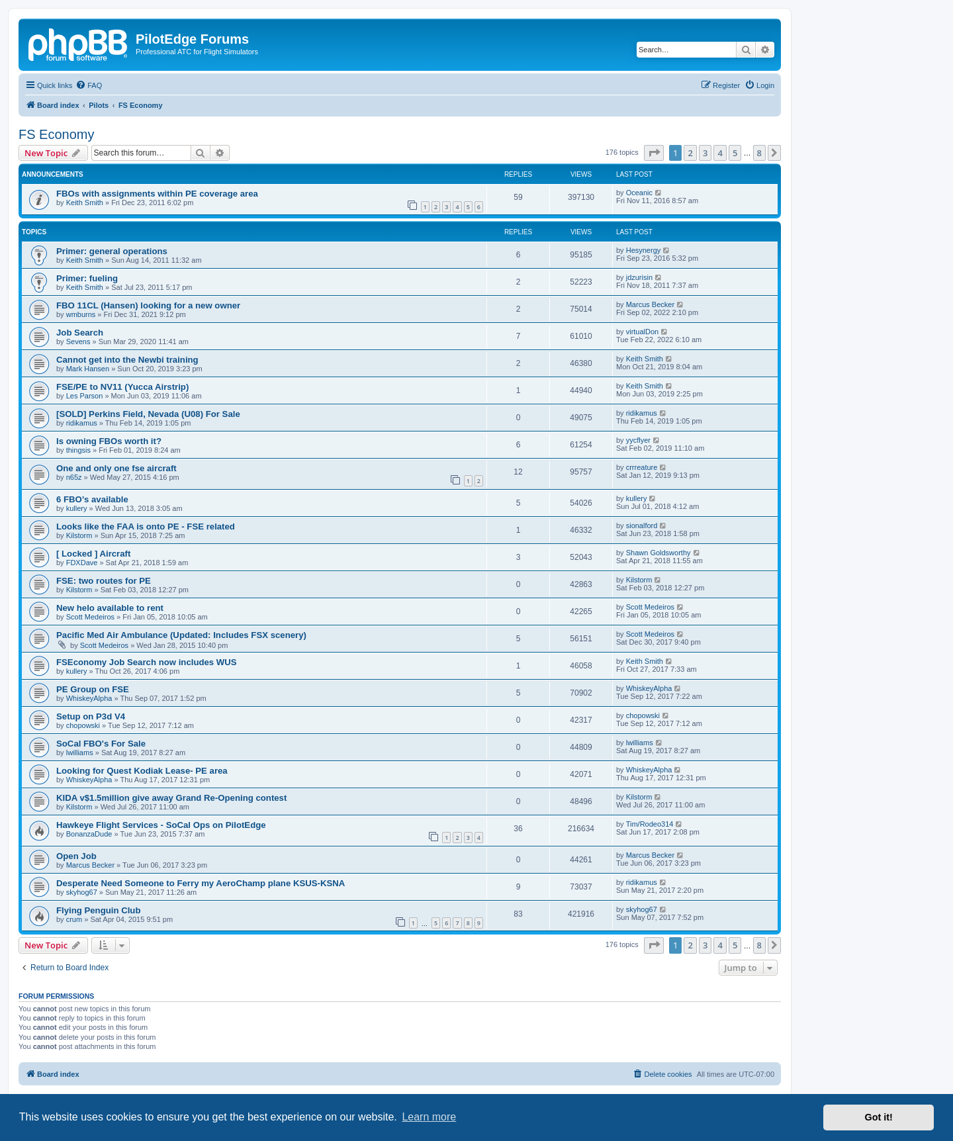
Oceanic (639, 193)
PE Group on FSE (92, 689)
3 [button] (705, 153)
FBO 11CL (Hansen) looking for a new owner (148, 305)
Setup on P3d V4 (90, 716)
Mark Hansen (87, 369)
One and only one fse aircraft (116, 468)
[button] (654, 153)
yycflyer (638, 440)
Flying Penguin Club (98, 910)
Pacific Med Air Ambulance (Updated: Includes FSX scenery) (181, 635)
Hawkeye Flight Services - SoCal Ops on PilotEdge (161, 825)
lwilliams (79, 752)
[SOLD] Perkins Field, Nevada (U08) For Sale (148, 414)
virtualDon (642, 332)
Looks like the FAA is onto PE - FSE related (145, 526)
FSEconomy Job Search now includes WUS (146, 662)
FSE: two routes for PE (103, 581)
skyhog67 (81, 892)
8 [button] (759, 153)
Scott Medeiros (90, 617)
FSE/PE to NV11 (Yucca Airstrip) (122, 387)
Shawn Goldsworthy (658, 553)
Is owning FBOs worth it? (108, 441)
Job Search (79, 333)
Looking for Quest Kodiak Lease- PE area (142, 771)
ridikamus (81, 423)
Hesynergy (643, 250)
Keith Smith (84, 202)
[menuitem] (88, 85)
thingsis (78, 450)
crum (74, 919)
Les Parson (84, 396)
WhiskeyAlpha (89, 698)
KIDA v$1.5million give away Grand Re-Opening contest (171, 798)
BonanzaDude (89, 834)
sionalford (642, 525)
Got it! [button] (879, 1117)
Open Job (76, 856)
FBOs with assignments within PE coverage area (157, 194)
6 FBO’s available (92, 499)
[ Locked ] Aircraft (93, 554)
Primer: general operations (111, 251)
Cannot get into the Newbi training (127, 360)
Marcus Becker (650, 304)
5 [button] (735, 153)
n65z (74, 477)
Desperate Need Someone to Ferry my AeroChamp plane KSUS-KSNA (200, 883)
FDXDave (82, 563)
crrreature (642, 467)
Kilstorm (79, 535)
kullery (76, 508)
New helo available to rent (109, 608)
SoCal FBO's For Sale (101, 744)
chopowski (83, 725)
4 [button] (719, 153)
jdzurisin (639, 277)
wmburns (81, 314)
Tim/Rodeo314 (650, 824)
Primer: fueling (87, 278)
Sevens (78, 341)
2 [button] (690, 153)
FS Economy (56, 134)
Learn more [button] (429, 1116)
